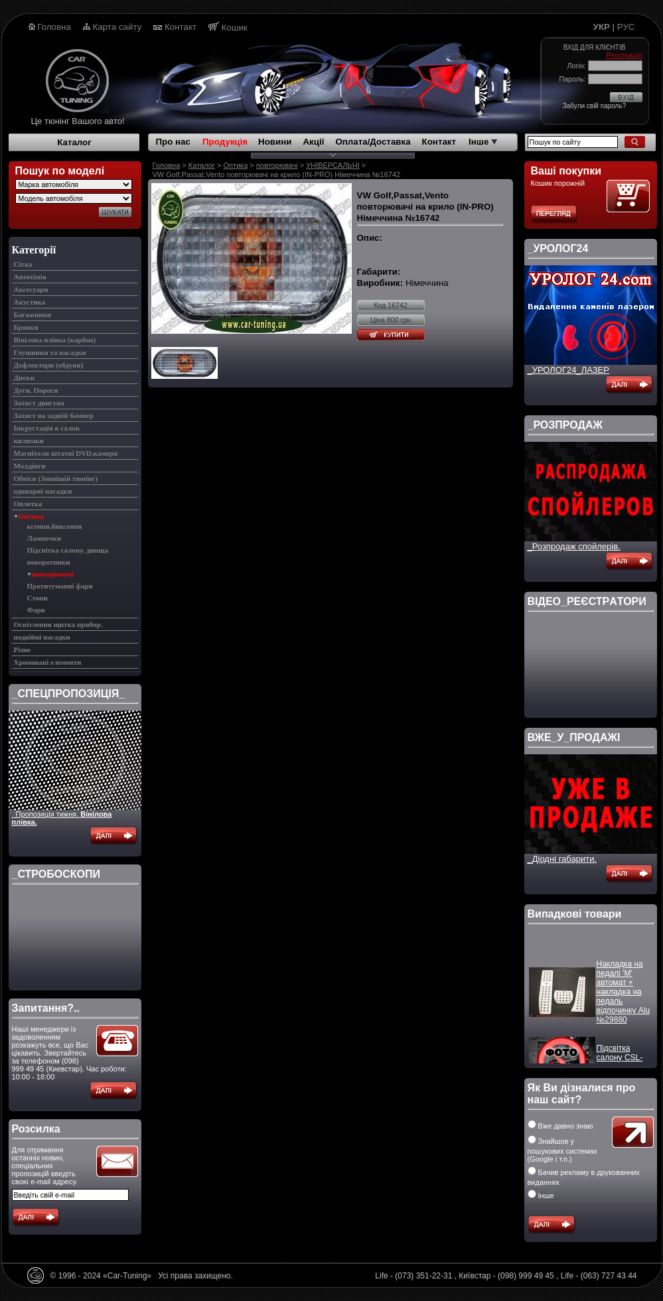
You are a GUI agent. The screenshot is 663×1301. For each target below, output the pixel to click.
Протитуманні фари (60, 586)
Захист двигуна (39, 403)
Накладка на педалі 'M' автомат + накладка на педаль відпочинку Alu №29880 (623, 1001)
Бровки (26, 327)
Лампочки (44, 538)
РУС (626, 27)
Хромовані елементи (48, 662)
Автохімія (30, 277)
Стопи (37, 598)
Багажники (33, 314)
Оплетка (28, 504)
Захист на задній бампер (54, 415)
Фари (36, 610)
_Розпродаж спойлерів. (574, 546)
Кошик (235, 28)
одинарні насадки (43, 491)
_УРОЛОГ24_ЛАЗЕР (568, 370)
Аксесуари (31, 289)
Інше (483, 142)
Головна (54, 27)
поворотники (48, 562)
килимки (29, 441)
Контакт (180, 27)
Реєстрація (624, 55)
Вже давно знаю (560, 1126)
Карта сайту (117, 27)
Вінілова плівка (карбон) (55, 340)
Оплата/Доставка (372, 142)
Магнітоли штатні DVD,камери (66, 453)
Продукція (225, 142)
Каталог (74, 142)
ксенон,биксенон (54, 526)
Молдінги (30, 466)
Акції (313, 142)
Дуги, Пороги (36, 390)
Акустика (30, 302)
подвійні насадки (42, 637)
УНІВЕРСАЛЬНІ (333, 165)
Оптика (31, 516)
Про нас (173, 142)
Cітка (23, 264)
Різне (22, 649)
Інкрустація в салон (47, 428)
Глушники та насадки (50, 352)
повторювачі (53, 574)
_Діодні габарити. (562, 859)
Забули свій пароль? (594, 105)
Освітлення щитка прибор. (58, 624)
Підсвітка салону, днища (67, 550)
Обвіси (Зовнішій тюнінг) (56, 478)
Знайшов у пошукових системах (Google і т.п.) (562, 1150)
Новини (274, 142)
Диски (24, 377)
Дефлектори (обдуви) (49, 365)
